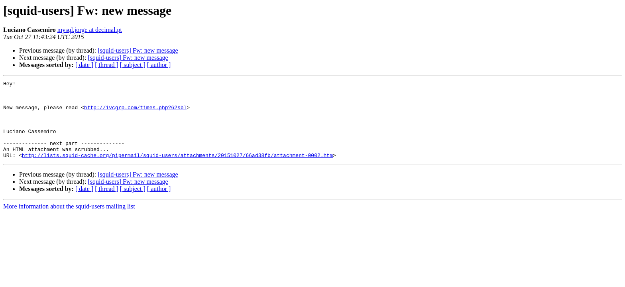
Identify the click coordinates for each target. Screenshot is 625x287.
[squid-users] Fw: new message (138, 50)
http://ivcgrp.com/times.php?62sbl (135, 113)
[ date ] (84, 64)
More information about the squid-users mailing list (69, 221)
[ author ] (159, 64)
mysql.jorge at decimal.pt (89, 29)
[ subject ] (132, 64)
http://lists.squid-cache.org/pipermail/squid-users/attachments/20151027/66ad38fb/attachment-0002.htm (177, 170)
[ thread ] (106, 64)
